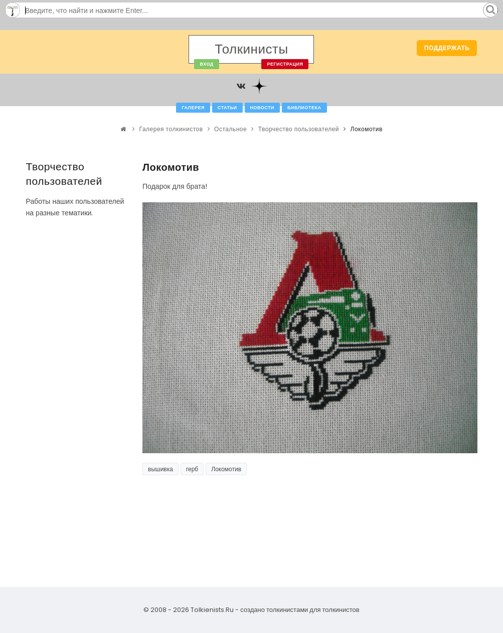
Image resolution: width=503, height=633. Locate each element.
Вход (206, 64)
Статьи (227, 108)
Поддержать (447, 48)
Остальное (230, 129)
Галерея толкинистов (171, 129)
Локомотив (226, 469)
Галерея (193, 108)
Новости (262, 108)
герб (192, 469)
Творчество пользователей (298, 129)
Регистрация (285, 64)
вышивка (160, 469)
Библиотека (304, 108)
